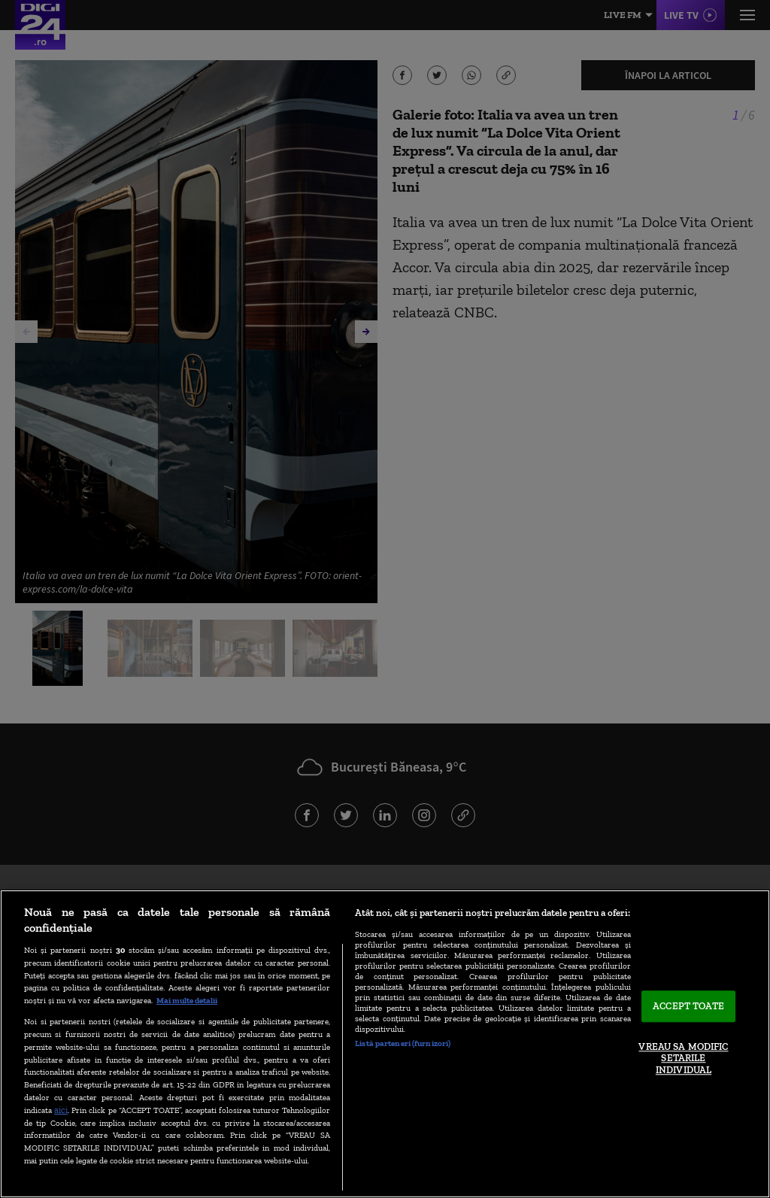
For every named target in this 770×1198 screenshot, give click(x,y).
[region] (385, 1044)
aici (61, 1109)
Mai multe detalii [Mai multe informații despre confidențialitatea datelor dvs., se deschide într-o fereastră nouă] (186, 1000)
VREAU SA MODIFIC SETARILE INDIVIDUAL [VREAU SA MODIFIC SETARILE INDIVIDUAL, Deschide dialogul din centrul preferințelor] (683, 1058)
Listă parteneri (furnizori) (402, 1043)
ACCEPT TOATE (688, 1006)
